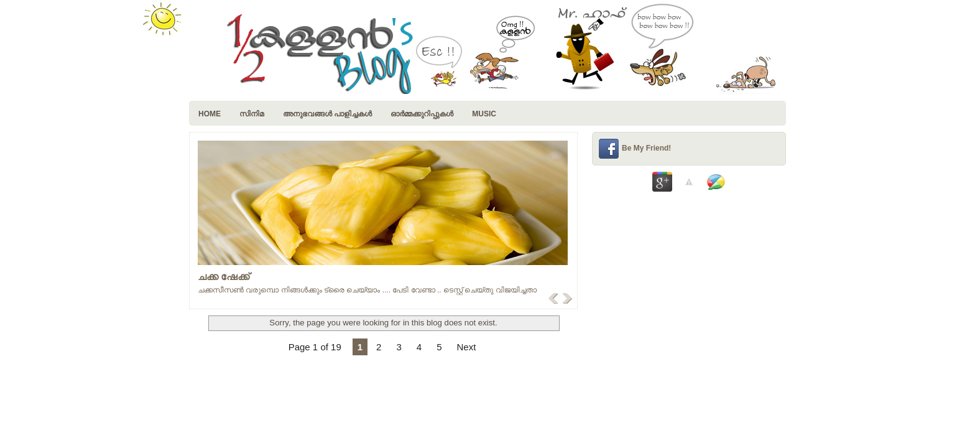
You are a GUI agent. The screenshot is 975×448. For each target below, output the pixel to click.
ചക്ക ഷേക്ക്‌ (223, 276)
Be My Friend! (646, 148)
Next (466, 347)
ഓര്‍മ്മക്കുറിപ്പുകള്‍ (421, 114)
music (484, 114)
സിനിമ (251, 114)
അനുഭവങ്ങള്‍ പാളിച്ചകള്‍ (327, 114)
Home (209, 114)
